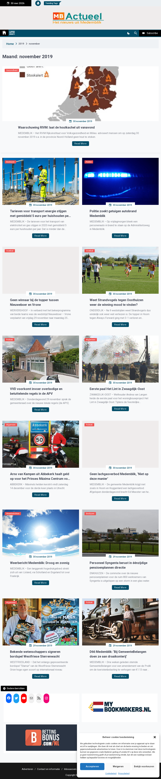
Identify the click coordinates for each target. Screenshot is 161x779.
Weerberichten (12, 513)
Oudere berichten (16, 688)
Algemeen (90, 339)
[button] (154, 737)
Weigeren (118, 766)
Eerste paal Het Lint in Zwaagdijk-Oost (117, 389)
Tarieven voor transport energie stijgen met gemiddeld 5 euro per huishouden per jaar (40, 213)
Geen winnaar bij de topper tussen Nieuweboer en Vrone (34, 302)
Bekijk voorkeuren (144, 766)
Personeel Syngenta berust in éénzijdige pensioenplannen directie (118, 565)
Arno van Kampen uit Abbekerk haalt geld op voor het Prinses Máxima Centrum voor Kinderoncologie (40, 476)
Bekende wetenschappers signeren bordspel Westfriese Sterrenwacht (35, 654)
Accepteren (92, 766)
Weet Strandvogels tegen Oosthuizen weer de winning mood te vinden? (116, 302)
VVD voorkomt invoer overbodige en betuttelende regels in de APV (36, 391)
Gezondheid (11, 70)
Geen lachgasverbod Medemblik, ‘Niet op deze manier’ (119, 476)
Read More (80, 143)
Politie (89, 162)
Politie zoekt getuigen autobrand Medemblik (113, 213)
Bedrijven (10, 162)
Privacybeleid (123, 773)
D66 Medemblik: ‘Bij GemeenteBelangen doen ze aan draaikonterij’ (118, 654)
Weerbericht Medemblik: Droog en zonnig (39, 563)
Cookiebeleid (110, 773)
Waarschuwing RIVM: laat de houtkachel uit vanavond (56, 127)
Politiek (9, 339)
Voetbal (9, 251)
